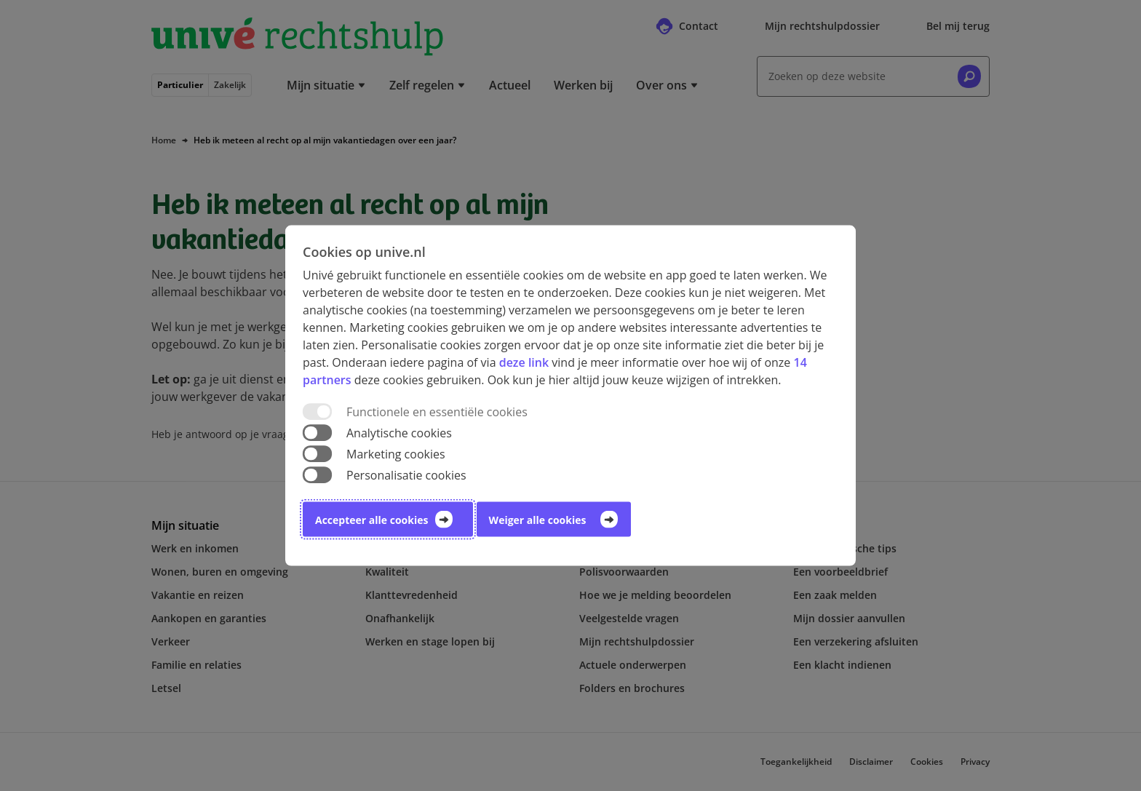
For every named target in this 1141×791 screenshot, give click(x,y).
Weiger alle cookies (538, 520)
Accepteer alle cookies (371, 520)
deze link (524, 362)
